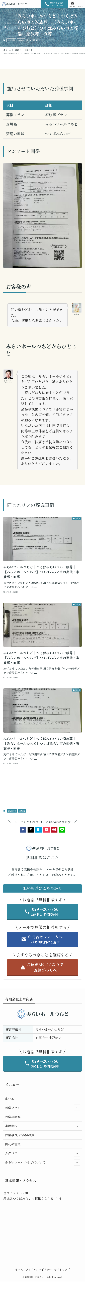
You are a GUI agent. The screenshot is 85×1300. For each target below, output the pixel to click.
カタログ (42, 1153)
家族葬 (21, 40)
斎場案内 (42, 1126)
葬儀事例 (11, 40)
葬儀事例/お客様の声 (19, 1135)
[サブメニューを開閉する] (77, 1108)
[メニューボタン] (81, 4)
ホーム (9, 1098)
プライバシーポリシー (39, 1269)
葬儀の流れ (13, 1117)
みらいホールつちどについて (42, 1162)
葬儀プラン (42, 1108)
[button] (23, 830)
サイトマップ (62, 1269)
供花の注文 (13, 1144)
